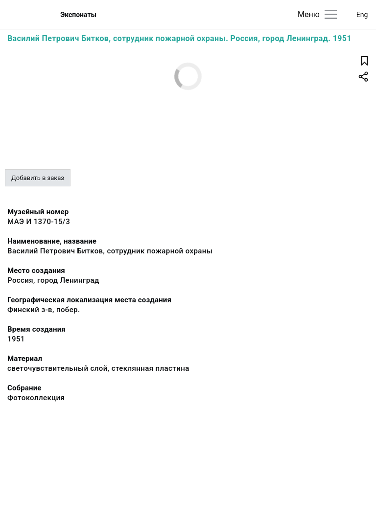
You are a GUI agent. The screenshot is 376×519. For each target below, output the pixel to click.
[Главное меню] (331, 14)
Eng (362, 15)
